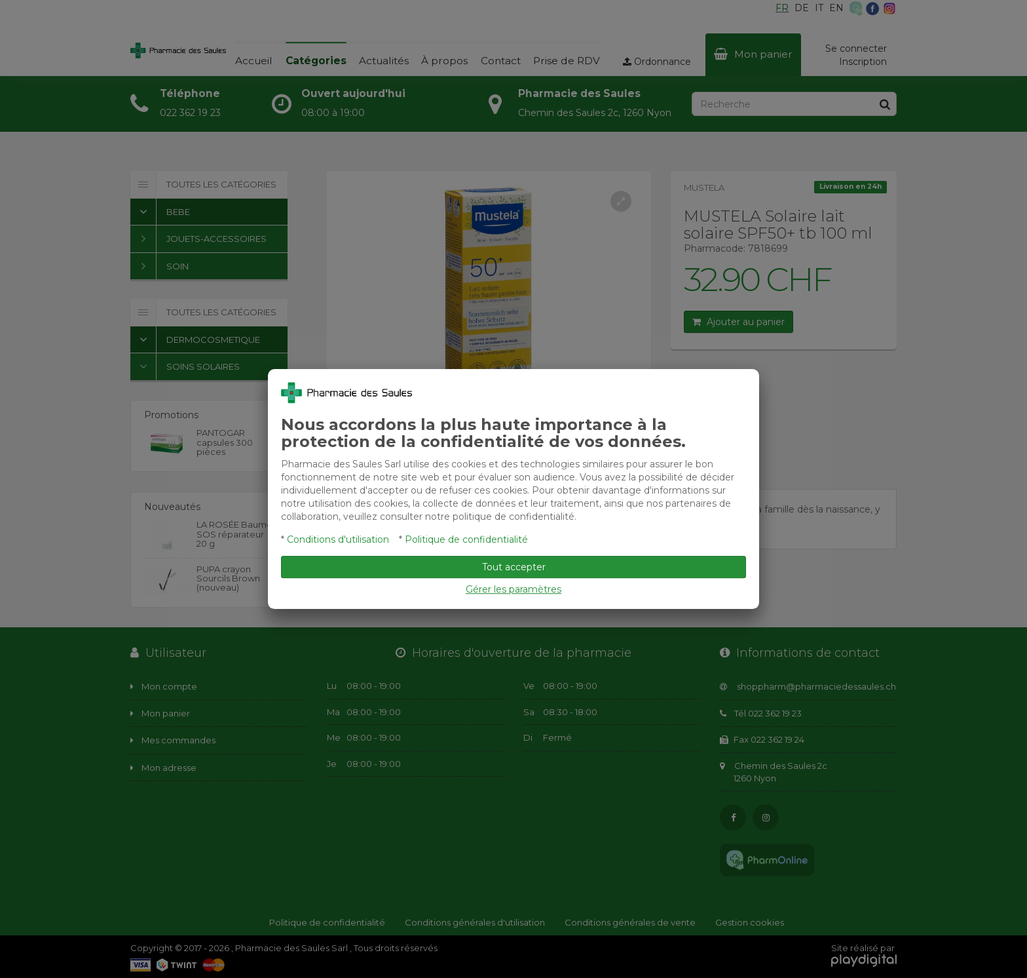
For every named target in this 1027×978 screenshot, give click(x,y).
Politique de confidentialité (466, 539)
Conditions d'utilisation (338, 539)
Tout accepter (514, 567)
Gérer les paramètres (513, 589)
